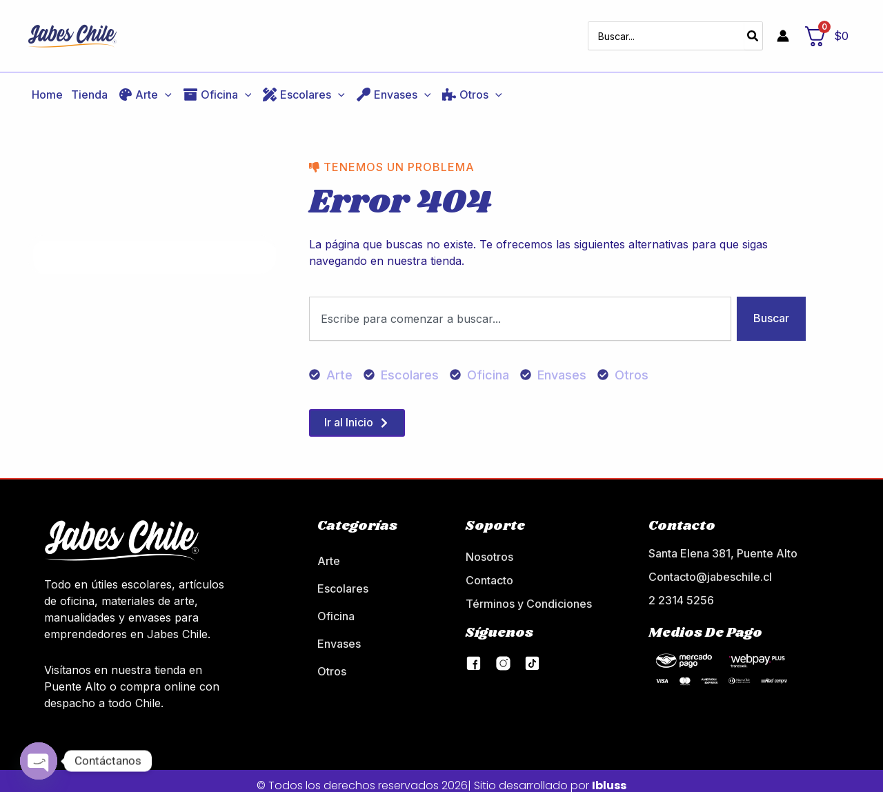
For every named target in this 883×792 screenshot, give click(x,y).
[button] (144, 85)
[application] (165, 85)
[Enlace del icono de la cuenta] (783, 32)
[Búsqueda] (753, 32)
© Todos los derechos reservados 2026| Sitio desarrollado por (441, 776)
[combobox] (520, 310)
